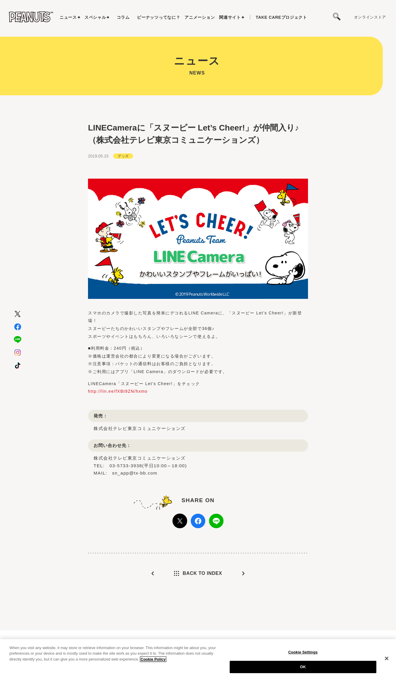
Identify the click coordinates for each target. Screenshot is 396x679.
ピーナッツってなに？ (158, 17)
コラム (123, 17)
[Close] (386, 658)
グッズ (123, 156)
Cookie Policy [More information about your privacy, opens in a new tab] (153, 659)
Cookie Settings (303, 652)
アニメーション (200, 17)
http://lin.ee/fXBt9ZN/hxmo (118, 391)
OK (303, 667)
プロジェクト (281, 17)
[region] (198, 659)
